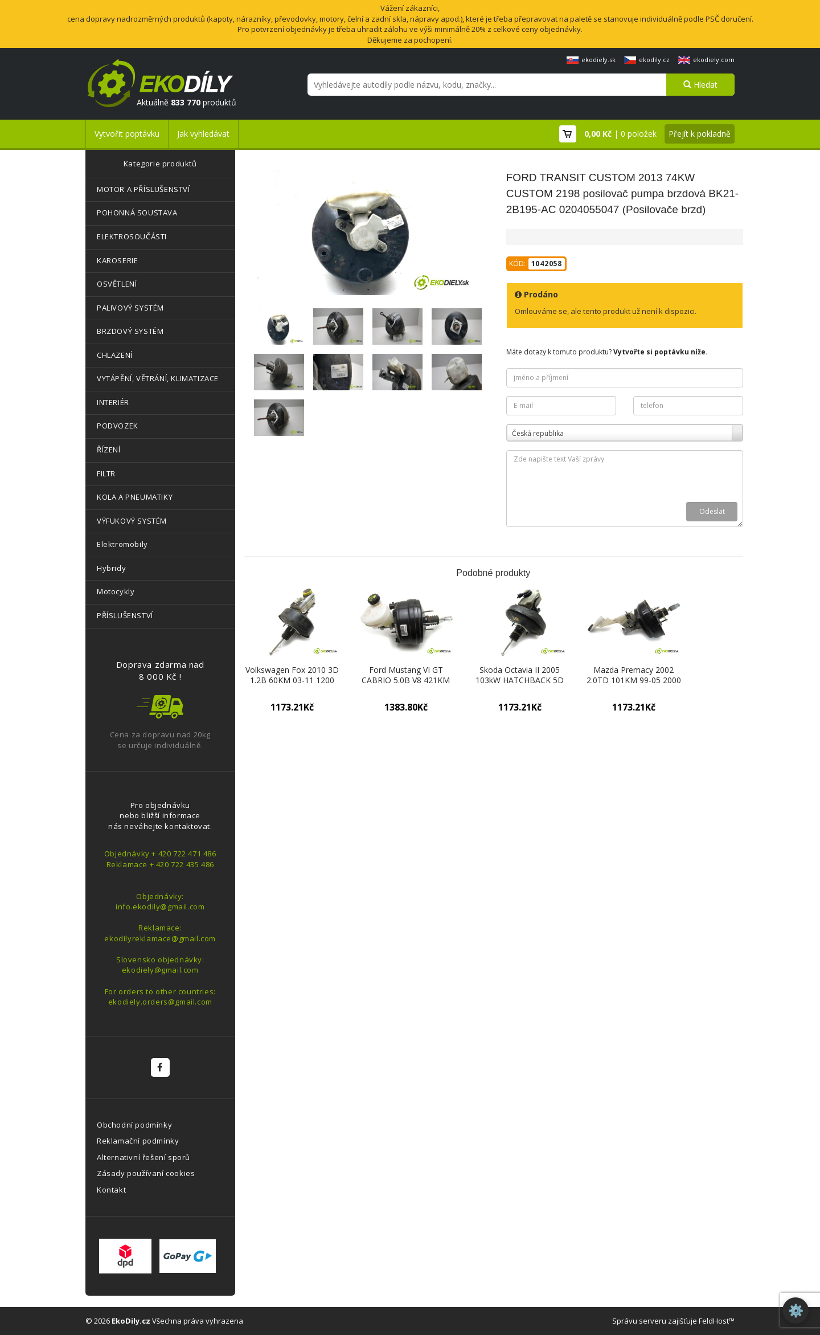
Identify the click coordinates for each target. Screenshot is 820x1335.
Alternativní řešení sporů (143, 1157)
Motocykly (115, 591)
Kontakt (111, 1190)
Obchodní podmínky (134, 1125)
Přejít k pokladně (700, 133)
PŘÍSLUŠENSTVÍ (125, 615)
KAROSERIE (117, 260)
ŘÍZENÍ (109, 449)
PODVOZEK (117, 425)
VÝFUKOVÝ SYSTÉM (132, 521)
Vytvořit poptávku (127, 133)
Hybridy (111, 568)
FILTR (106, 473)
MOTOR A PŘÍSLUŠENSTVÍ (143, 189)
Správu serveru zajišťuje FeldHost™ (673, 1321)
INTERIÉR (113, 402)
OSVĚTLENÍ (117, 284)
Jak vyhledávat (203, 133)
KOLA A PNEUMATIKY (135, 497)
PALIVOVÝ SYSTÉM (130, 308)
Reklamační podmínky (138, 1141)
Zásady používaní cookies (146, 1173)
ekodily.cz (647, 59)
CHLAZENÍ (115, 355)
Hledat (700, 84)
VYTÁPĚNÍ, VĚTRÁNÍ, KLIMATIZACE (158, 378)
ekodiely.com (706, 59)
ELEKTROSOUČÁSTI (132, 236)
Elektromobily (122, 544)
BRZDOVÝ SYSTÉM (130, 331)
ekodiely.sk (591, 59)
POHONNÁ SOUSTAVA (137, 212)
